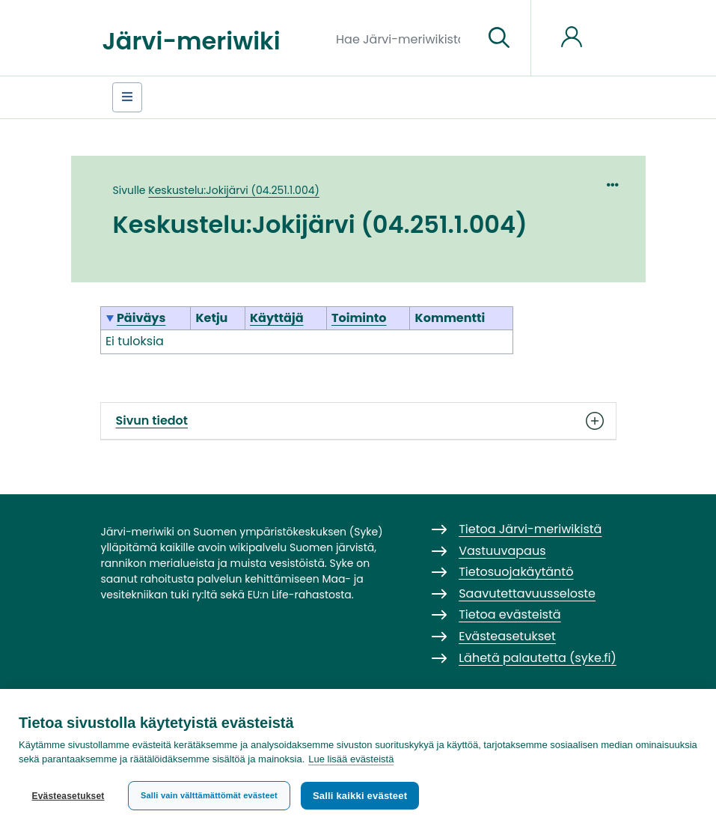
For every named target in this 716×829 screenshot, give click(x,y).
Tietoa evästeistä (509, 614)
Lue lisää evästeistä (351, 759)
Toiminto (359, 318)
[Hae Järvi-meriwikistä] (403, 38)
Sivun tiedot (358, 421)
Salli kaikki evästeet (360, 795)
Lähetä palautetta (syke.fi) (537, 657)
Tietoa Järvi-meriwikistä (530, 529)
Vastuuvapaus (502, 550)
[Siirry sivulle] (499, 38)
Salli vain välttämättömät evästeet (209, 795)
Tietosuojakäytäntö (516, 571)
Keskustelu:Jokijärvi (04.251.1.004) (233, 190)
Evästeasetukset (67, 796)
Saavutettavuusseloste (527, 593)
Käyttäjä (277, 318)
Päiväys (141, 318)
